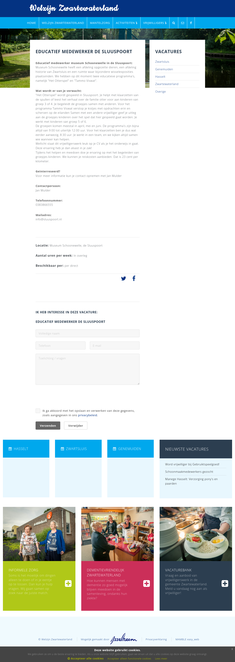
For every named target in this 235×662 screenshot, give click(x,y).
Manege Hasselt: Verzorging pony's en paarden (191, 481)
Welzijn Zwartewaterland (71, 8)
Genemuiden (164, 69)
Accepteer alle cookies (86, 658)
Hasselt (160, 76)
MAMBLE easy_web (187, 639)
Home (31, 23)
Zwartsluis (162, 61)
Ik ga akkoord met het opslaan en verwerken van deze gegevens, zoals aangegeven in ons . (88, 413)
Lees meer (161, 658)
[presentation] (65, 396)
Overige (160, 91)
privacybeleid (87, 415)
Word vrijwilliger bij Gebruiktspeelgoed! (192, 464)
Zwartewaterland (167, 84)
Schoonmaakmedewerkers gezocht (189, 471)
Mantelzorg (100, 23)
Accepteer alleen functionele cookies (129, 658)
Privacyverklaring (156, 639)
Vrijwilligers (154, 23)
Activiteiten (126, 23)
